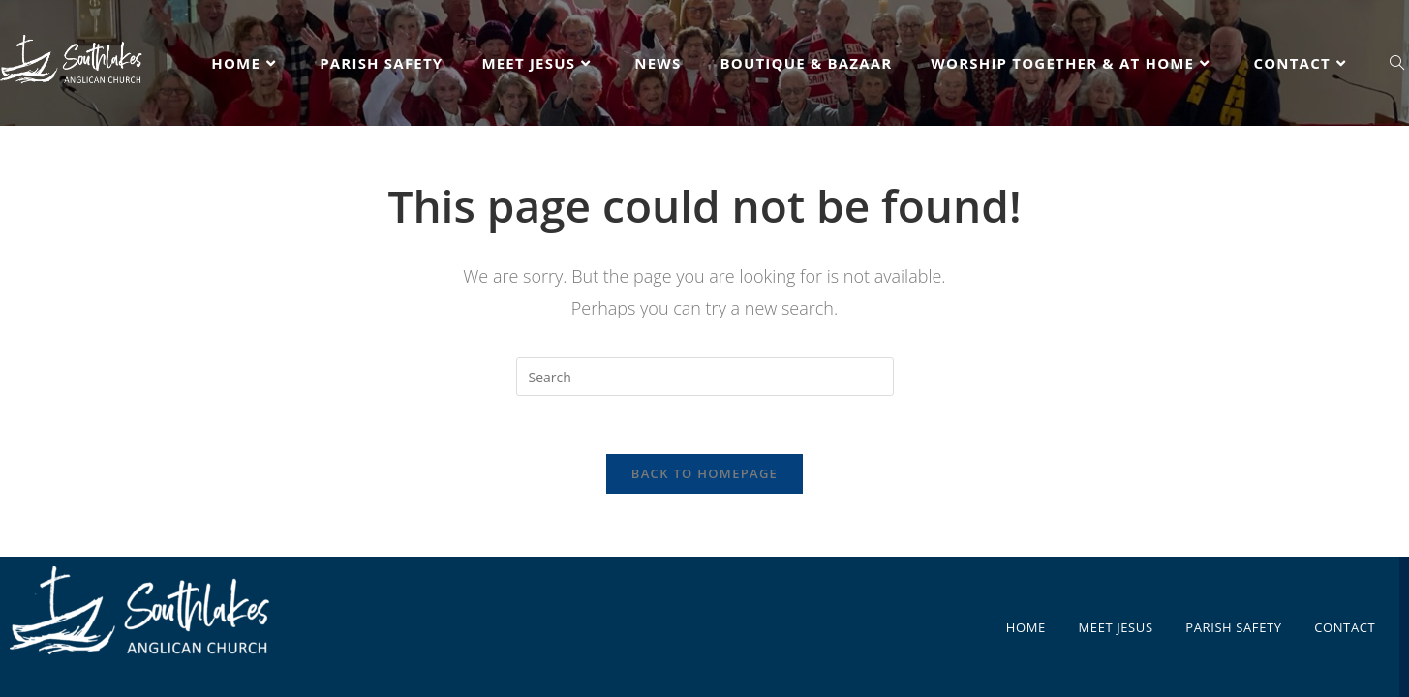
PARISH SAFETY (1233, 612)
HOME (1026, 612)
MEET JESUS (1116, 612)
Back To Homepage (704, 473)
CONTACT (1344, 612)
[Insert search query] (705, 376)
